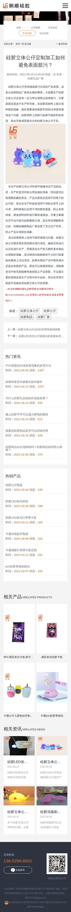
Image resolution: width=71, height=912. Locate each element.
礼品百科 (44, 33)
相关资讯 (13, 728)
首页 (18, 44)
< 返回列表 (61, 44)
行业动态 (52, 27)
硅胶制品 (26, 316)
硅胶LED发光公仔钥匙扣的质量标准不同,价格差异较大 (41, 336)
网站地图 (39, 907)
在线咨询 (18, 870)
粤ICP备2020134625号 (52, 902)
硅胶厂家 (44, 316)
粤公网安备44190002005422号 (22, 902)
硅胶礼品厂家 (36, 78)
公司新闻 (35, 27)
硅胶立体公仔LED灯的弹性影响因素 (39, 329)
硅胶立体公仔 (29, 310)
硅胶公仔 (50, 310)
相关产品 (13, 596)
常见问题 (27, 33)
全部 (18, 27)
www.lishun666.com (19, 294)
